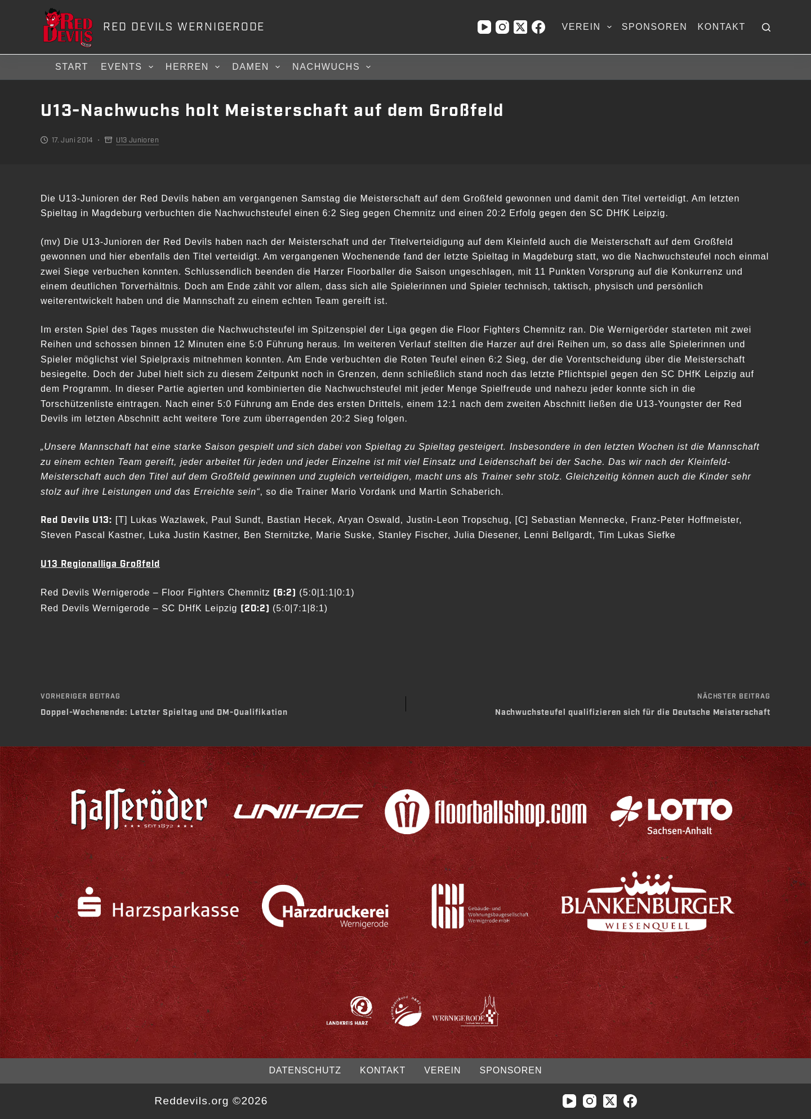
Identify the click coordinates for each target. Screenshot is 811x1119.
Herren (194, 67)
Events (129, 67)
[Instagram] (502, 27)
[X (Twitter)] (520, 27)
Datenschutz (305, 1070)
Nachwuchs (333, 67)
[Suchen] (766, 27)
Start (71, 66)
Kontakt (721, 27)
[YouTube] (484, 27)
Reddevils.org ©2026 (211, 1101)
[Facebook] (538, 27)
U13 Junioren (137, 140)
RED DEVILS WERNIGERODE (184, 27)
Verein (589, 27)
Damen (257, 67)
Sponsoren (655, 27)
